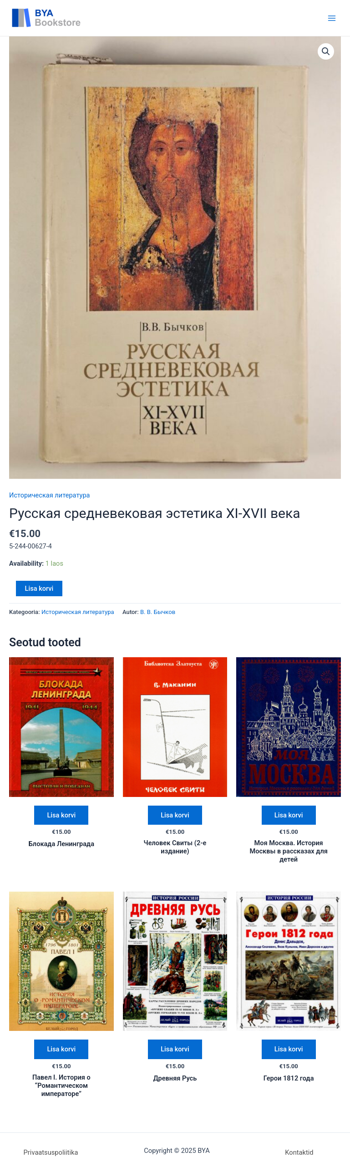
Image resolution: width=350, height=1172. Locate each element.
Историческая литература (49, 495)
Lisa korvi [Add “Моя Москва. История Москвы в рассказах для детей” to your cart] (288, 815)
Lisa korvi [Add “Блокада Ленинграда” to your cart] (61, 815)
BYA (101, 17)
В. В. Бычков (157, 612)
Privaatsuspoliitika (51, 1152)
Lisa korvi (39, 588)
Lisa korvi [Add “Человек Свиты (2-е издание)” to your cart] (175, 815)
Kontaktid (299, 1152)
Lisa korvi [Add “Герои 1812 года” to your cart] (288, 1049)
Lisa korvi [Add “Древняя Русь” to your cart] (175, 1049)
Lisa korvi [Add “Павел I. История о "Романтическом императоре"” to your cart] (61, 1049)
